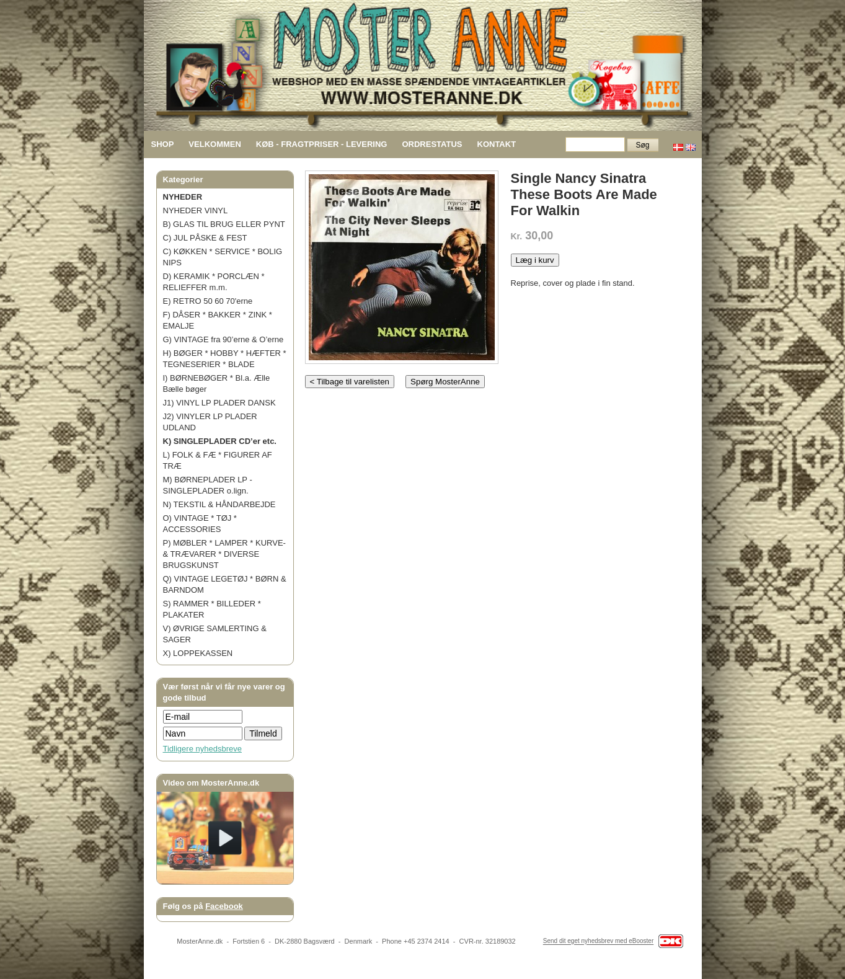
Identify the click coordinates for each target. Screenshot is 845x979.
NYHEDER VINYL (195, 210)
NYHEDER (183, 197)
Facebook (224, 906)
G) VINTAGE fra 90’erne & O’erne (223, 339)
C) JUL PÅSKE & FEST (205, 237)
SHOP (162, 144)
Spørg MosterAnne (445, 381)
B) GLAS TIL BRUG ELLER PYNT (224, 224)
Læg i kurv (535, 260)
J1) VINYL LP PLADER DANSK (219, 402)
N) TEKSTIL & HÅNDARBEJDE (219, 504)
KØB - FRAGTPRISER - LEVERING (321, 144)
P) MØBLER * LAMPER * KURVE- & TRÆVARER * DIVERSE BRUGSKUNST (224, 554)
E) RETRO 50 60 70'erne (208, 301)
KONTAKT (496, 144)
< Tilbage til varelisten (350, 381)
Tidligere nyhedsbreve (202, 748)
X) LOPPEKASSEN (198, 653)
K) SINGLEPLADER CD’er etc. (220, 441)
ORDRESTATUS (432, 144)
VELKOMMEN (214, 144)
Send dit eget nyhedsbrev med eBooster (598, 941)
